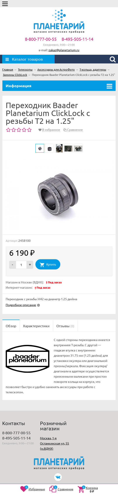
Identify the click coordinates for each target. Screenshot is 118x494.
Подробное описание (21, 305)
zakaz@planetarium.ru (64, 50)
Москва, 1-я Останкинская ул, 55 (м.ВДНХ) (54, 443)
